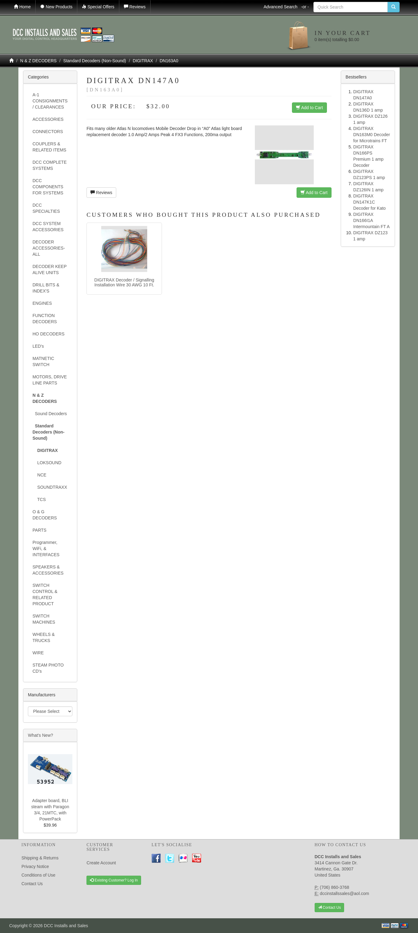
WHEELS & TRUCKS (44, 637)
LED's (38, 346)
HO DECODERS (48, 333)
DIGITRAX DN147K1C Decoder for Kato (369, 202)
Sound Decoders (50, 413)
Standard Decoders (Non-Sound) (94, 60)
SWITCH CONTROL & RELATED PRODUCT (45, 594)
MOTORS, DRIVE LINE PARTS (50, 379)
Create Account (101, 862)
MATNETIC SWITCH (43, 361)
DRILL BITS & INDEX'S (46, 287)
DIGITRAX (143, 60)
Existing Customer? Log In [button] (114, 880)
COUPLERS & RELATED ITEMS (49, 146)
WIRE (38, 652)
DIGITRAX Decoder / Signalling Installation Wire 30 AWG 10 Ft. (124, 282)
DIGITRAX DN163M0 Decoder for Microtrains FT (371, 134)
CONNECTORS (48, 131)
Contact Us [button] (329, 907)
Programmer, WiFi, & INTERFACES (46, 548)
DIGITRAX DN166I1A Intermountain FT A (371, 220)
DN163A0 (169, 60)
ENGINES (42, 303)
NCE (39, 474)
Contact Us (32, 883)
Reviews (101, 192)
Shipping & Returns (40, 857)
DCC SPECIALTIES (46, 208)
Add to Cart (309, 107)
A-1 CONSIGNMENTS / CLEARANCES (50, 100)
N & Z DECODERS (38, 60)
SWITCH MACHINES (44, 619)
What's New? (40, 735)
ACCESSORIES (48, 119)
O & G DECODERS (45, 514)
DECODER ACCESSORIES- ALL (49, 248)
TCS (39, 499)
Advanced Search (286, 6)
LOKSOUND (47, 462)
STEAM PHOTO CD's (48, 668)
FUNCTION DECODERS (45, 318)
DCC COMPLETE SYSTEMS (50, 165)
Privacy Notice (35, 866)
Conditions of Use (38, 875)
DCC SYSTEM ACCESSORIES (48, 226)
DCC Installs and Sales (66, 925)
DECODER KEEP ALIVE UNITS (50, 269)
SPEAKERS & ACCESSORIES (48, 569)
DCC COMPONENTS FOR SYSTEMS (48, 186)
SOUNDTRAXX (50, 487)
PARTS (39, 530)
